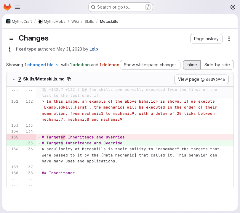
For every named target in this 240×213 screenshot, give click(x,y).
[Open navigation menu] (17, 7)
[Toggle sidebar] (11, 38)
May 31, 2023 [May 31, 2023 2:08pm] (69, 48)
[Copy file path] (69, 79)
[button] (206, 38)
